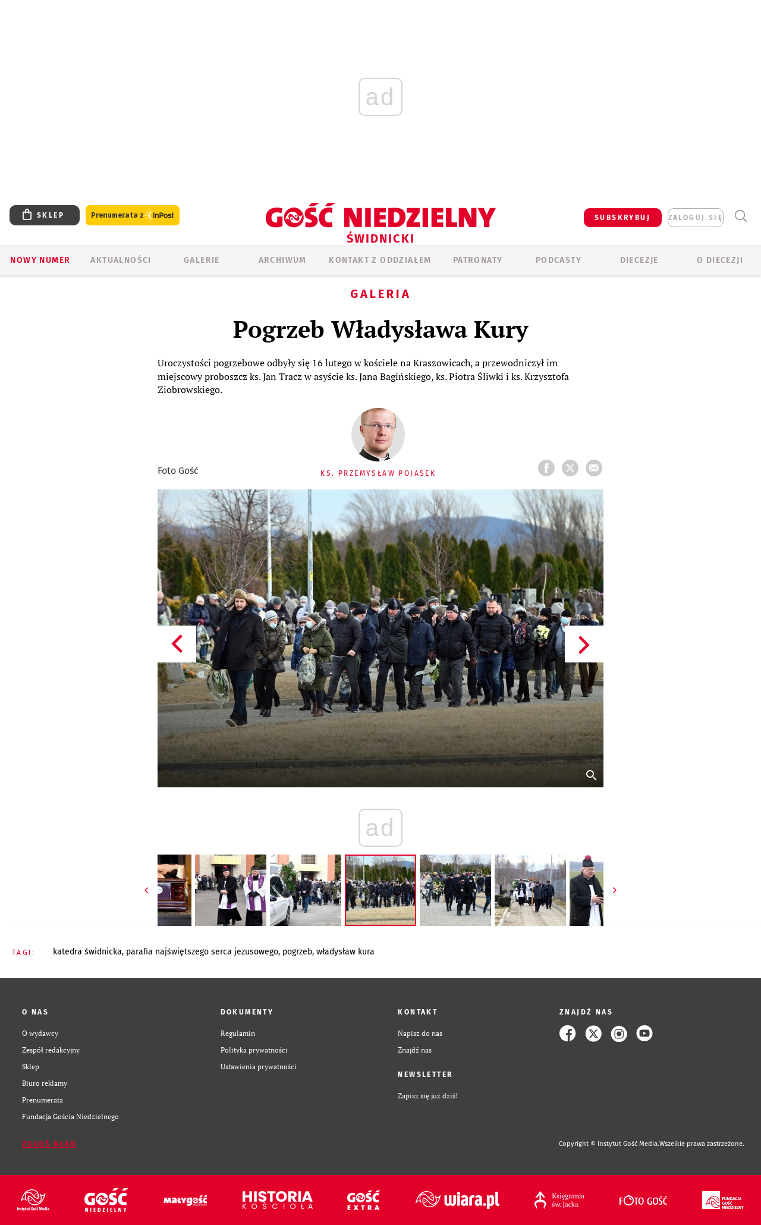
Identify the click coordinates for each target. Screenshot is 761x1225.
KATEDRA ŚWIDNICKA (87, 952)
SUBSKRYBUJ (622, 217)
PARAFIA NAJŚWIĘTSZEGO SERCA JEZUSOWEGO (202, 952)
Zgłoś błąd (49, 1144)
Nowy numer (40, 260)
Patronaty (478, 260)
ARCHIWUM (283, 260)
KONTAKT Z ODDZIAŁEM (380, 260)
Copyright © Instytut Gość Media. (609, 1144)
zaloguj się (695, 217)
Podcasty (558, 260)
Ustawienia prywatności (259, 1066)
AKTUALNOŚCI (120, 260)
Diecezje (639, 260)
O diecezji (720, 260)
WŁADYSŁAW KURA (345, 952)
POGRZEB (297, 952)
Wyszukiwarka (740, 216)
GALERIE (202, 260)
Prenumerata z (132, 215)
